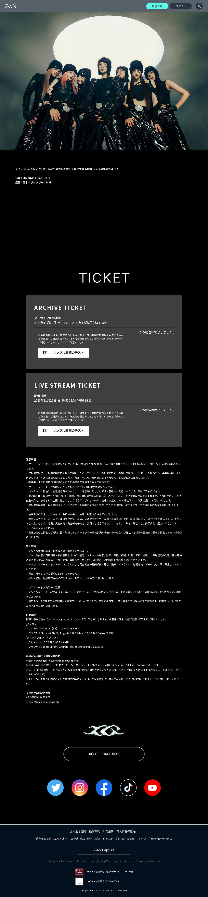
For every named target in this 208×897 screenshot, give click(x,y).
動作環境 (94, 831)
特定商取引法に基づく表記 (51, 839)
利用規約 (108, 831)
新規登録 (157, 6)
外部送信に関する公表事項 (119, 839)
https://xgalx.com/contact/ (42, 702)
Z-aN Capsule (104, 850)
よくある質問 (78, 831)
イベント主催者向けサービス (155, 839)
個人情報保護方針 (127, 831)
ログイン (181, 6)
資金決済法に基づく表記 (85, 839)
